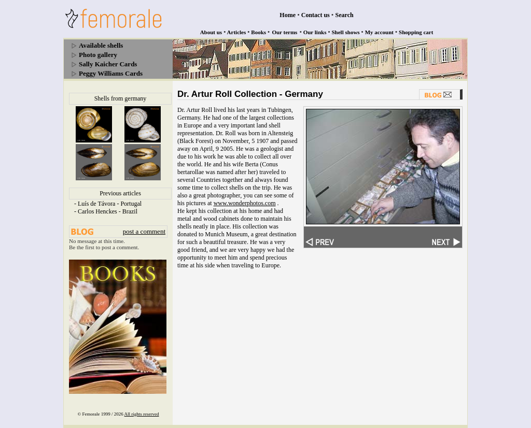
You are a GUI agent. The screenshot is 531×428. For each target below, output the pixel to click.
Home (288, 15)
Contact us (315, 15)
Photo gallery (98, 55)
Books (258, 32)
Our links (315, 32)
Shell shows (346, 32)
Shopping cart (416, 32)
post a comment (144, 231)
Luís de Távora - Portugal (110, 203)
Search (345, 15)
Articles (236, 32)
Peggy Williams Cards (111, 73)
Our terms (284, 32)
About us (211, 32)
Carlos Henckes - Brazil (107, 211)
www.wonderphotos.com (245, 203)
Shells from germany (120, 98)
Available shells (101, 45)
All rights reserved (141, 414)
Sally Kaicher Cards (108, 64)
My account (379, 32)
